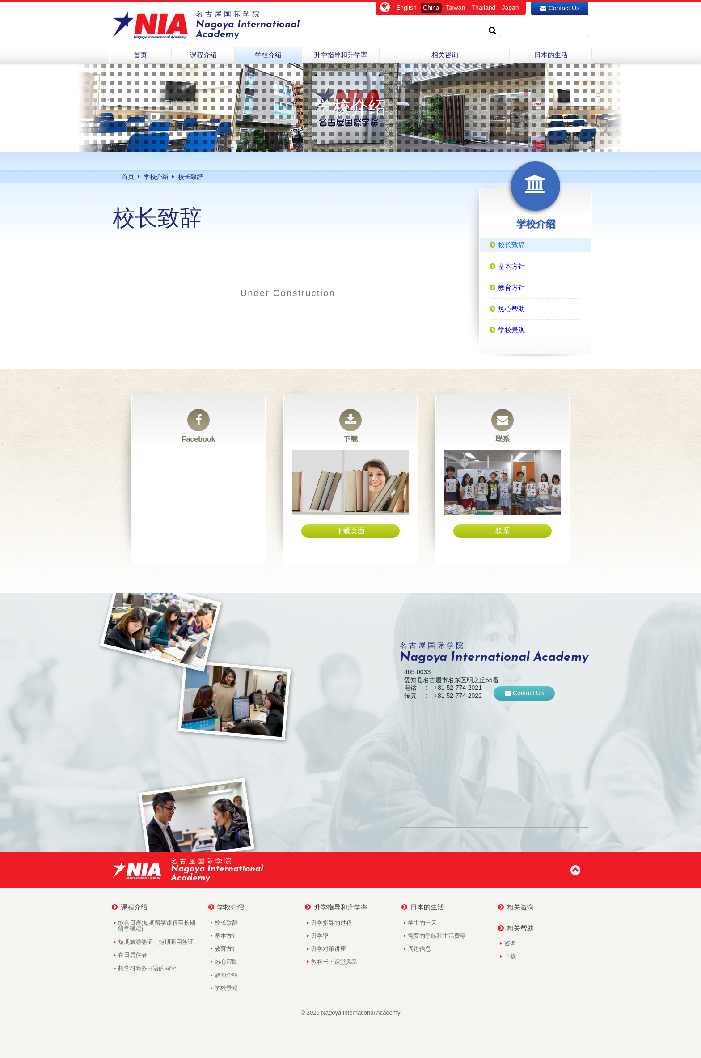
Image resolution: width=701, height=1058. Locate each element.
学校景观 (226, 988)
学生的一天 (422, 922)
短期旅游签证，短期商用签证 (156, 942)
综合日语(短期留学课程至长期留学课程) (156, 925)
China (431, 7)
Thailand (484, 7)
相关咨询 (516, 907)
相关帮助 (516, 928)
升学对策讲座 (328, 948)
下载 (350, 426)
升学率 (320, 935)
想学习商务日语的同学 (147, 968)
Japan (510, 7)
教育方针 (226, 948)
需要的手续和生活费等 (437, 935)
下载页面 (350, 531)
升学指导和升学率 (336, 907)
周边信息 (419, 948)
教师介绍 (226, 975)
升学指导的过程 (331, 922)
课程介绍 (130, 907)
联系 (502, 426)
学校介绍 (226, 907)
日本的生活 (422, 907)
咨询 (510, 943)
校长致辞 (226, 922)
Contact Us (559, 8)
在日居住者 (132, 955)
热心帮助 (226, 961)
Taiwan (455, 7)
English (406, 7)
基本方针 (226, 935)
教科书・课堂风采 (334, 961)
